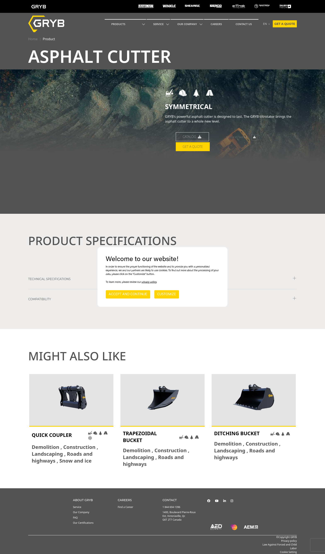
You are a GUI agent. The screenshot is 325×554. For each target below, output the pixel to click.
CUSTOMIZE (166, 294)
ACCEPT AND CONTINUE (128, 294)
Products (118, 24)
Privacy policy (289, 541)
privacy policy (149, 282)
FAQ (75, 517)
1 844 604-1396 (171, 507)
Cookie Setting (288, 552)
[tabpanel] (71, 421)
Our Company (187, 24)
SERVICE (158, 24)
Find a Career (125, 507)
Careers (216, 24)
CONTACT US (244, 24)
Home (33, 39)
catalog (192, 154)
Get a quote (284, 24)
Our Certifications (83, 523)
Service (77, 507)
